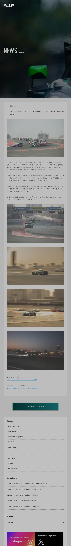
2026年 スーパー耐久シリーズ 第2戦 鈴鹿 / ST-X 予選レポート (24, 490)
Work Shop (11, 447)
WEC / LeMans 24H (13, 415)
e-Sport (10, 452)
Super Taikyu (12, 436)
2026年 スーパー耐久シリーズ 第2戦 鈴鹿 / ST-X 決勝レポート (24, 478)
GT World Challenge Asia (15, 425)
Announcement (12, 458)
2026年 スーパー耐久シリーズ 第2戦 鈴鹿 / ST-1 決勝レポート (24, 484)
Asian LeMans (12, 420)
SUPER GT (11, 431)
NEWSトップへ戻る (36, 396)
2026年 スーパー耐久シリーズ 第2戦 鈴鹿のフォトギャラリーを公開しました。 (28, 472)
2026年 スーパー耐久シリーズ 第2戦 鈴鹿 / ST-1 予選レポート (24, 495)
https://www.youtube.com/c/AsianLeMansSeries (22, 377)
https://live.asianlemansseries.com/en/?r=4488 (22, 369)
